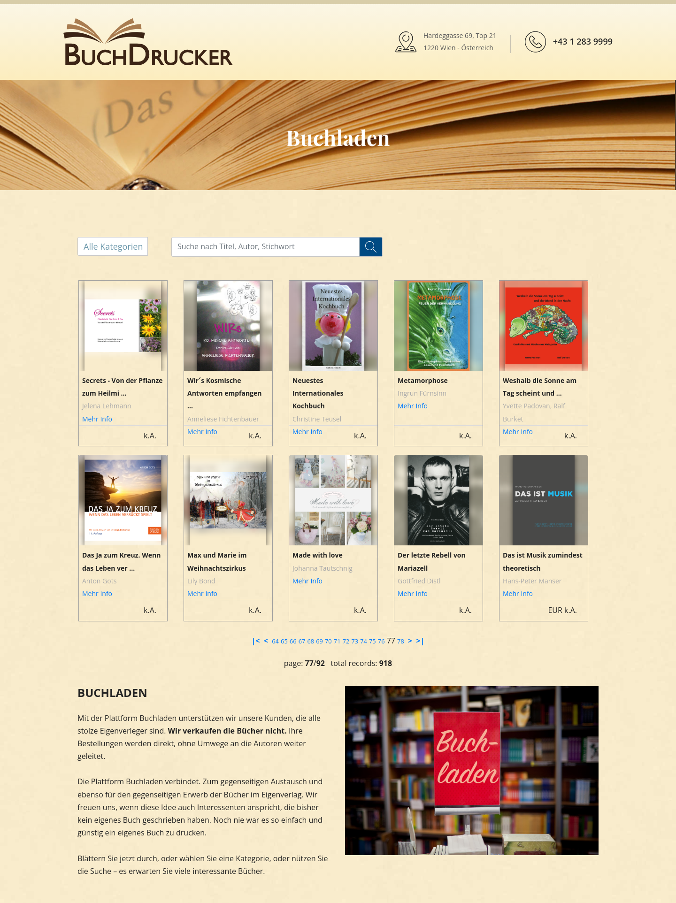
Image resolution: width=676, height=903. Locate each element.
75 (372, 641)
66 (293, 641)
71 (337, 641)
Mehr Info (97, 418)
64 (275, 641)
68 (310, 641)
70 (328, 641)
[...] (273, 246)
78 (400, 641)
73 (354, 641)
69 (319, 641)
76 (381, 641)
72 (346, 641)
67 (302, 641)
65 (284, 641)
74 (363, 641)
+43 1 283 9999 (583, 41)
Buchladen (338, 137)
